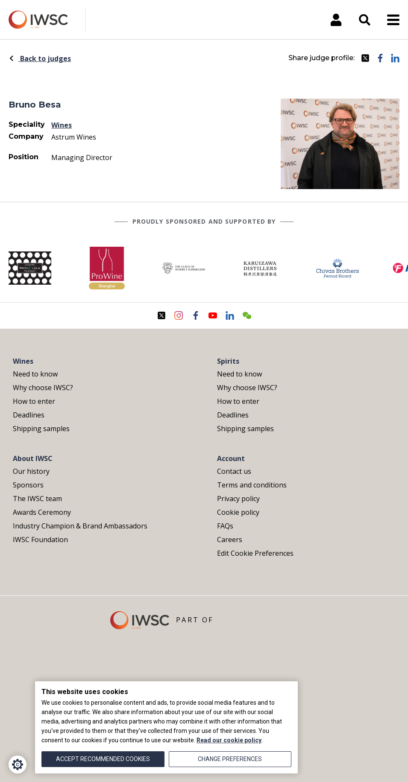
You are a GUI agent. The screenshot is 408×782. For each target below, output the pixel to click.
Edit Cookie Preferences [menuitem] (255, 553)
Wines (61, 125)
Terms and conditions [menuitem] (252, 485)
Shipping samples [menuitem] (41, 428)
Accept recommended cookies (103, 759)
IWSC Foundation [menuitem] (40, 539)
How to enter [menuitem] (34, 401)
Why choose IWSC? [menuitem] (43, 387)
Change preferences (230, 759)
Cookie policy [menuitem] (238, 512)
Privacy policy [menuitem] (238, 498)
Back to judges (40, 58)
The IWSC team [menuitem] (37, 498)
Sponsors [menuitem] (28, 485)
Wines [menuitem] (23, 361)
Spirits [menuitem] (228, 361)
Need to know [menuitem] (35, 374)
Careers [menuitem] (229, 539)
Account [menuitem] (231, 458)
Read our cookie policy (229, 740)
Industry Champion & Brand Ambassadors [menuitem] (80, 526)
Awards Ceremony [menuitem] (42, 512)
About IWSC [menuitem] (33, 458)
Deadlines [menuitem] (28, 415)
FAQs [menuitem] (225, 526)
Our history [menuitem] (31, 471)
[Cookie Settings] (17, 764)
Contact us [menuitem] (234, 471)
